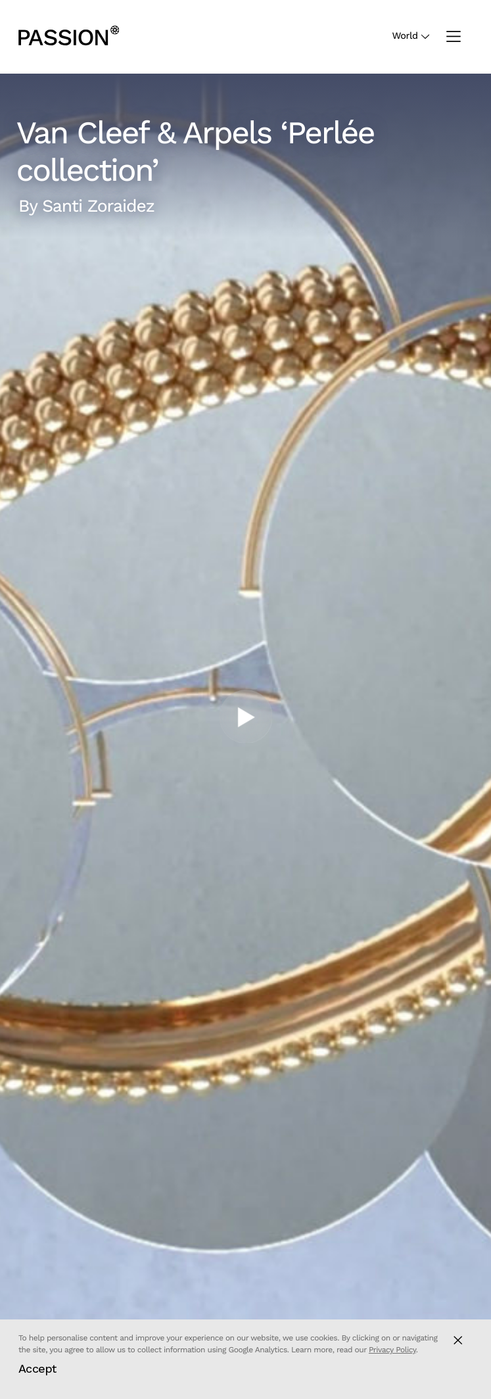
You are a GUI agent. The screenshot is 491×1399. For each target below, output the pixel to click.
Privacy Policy (392, 1349)
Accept (37, 1368)
